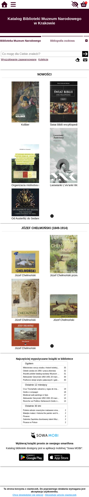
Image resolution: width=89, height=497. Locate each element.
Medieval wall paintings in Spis (35, 395)
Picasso (26, 416)
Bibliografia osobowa (62, 40)
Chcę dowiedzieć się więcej (27, 495)
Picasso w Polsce (30, 422)
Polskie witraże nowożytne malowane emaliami (42, 410)
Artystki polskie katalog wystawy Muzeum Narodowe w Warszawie (50, 374)
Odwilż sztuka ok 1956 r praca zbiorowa (39, 371)
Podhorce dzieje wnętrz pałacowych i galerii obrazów (44, 380)
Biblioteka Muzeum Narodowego (20, 40)
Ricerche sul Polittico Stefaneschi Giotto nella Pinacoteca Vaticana (50, 401)
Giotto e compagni (30, 392)
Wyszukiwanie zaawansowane (19, 59)
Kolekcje (43, 59)
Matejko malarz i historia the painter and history (42, 413)
